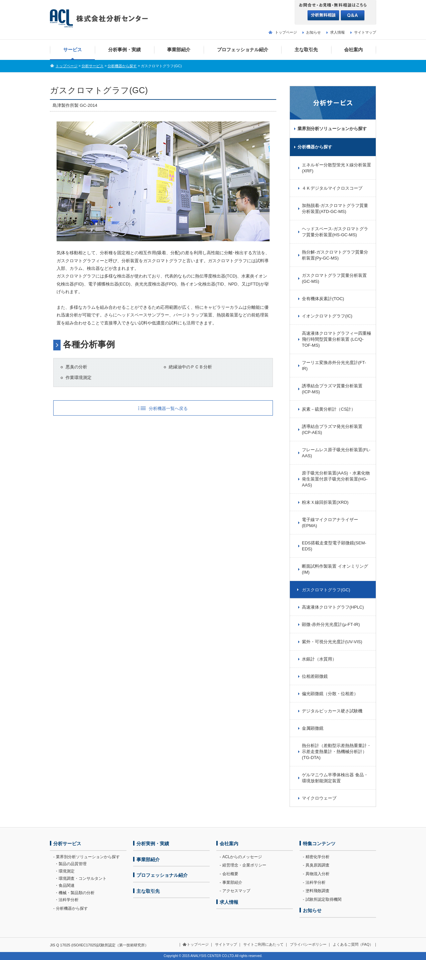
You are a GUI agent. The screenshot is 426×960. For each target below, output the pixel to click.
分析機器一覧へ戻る (168, 408)
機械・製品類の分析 (77, 892)
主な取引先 (306, 49)
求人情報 (337, 32)
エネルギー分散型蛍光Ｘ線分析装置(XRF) (336, 167)
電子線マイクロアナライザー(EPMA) (330, 522)
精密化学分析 (317, 857)
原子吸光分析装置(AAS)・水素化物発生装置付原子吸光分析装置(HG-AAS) (336, 479)
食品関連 (67, 885)
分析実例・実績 (152, 843)
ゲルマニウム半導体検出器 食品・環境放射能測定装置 (335, 777)
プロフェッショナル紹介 (242, 49)
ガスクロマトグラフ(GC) (326, 589)
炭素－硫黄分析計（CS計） (328, 409)
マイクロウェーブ (319, 798)
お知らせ (313, 32)
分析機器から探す (122, 66)
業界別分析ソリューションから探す (332, 128)
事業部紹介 (178, 49)
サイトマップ (365, 32)
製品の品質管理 (73, 864)
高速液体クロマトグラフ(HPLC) (333, 607)
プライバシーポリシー (308, 944)
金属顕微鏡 (312, 728)
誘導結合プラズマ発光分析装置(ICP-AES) (332, 429)
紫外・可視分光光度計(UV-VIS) (332, 641)
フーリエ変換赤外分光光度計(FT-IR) (334, 365)
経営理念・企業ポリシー (244, 865)
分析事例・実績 (124, 49)
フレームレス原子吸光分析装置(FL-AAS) (336, 452)
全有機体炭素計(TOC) (323, 298)
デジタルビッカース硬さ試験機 (332, 710)
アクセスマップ (236, 890)
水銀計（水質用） (319, 659)
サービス (72, 49)
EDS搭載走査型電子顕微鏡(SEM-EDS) (334, 545)
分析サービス (93, 66)
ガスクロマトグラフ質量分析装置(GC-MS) (334, 278)
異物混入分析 (317, 873)
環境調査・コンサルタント (82, 878)
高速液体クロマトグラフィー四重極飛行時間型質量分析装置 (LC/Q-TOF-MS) (336, 339)
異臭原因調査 (317, 865)
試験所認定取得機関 (323, 899)
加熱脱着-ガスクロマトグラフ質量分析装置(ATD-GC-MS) (335, 208)
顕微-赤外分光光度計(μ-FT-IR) (331, 624)
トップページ (286, 32)
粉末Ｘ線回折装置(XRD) (325, 502)
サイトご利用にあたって (263, 944)
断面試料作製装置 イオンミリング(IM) (335, 569)
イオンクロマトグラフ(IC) (327, 315)
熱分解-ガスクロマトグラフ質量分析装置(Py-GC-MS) (335, 255)
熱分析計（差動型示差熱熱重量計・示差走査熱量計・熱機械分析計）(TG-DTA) (336, 751)
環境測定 (67, 871)
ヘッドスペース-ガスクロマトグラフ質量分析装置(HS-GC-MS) (335, 231)
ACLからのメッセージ (242, 857)
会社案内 (353, 49)
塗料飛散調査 (317, 890)
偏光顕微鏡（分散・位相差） (330, 693)
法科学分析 (69, 899)
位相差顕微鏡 (315, 676)
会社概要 (230, 873)
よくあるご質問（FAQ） (353, 944)
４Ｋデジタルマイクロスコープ (332, 188)
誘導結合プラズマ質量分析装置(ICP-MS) (332, 388)
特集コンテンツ (319, 843)
